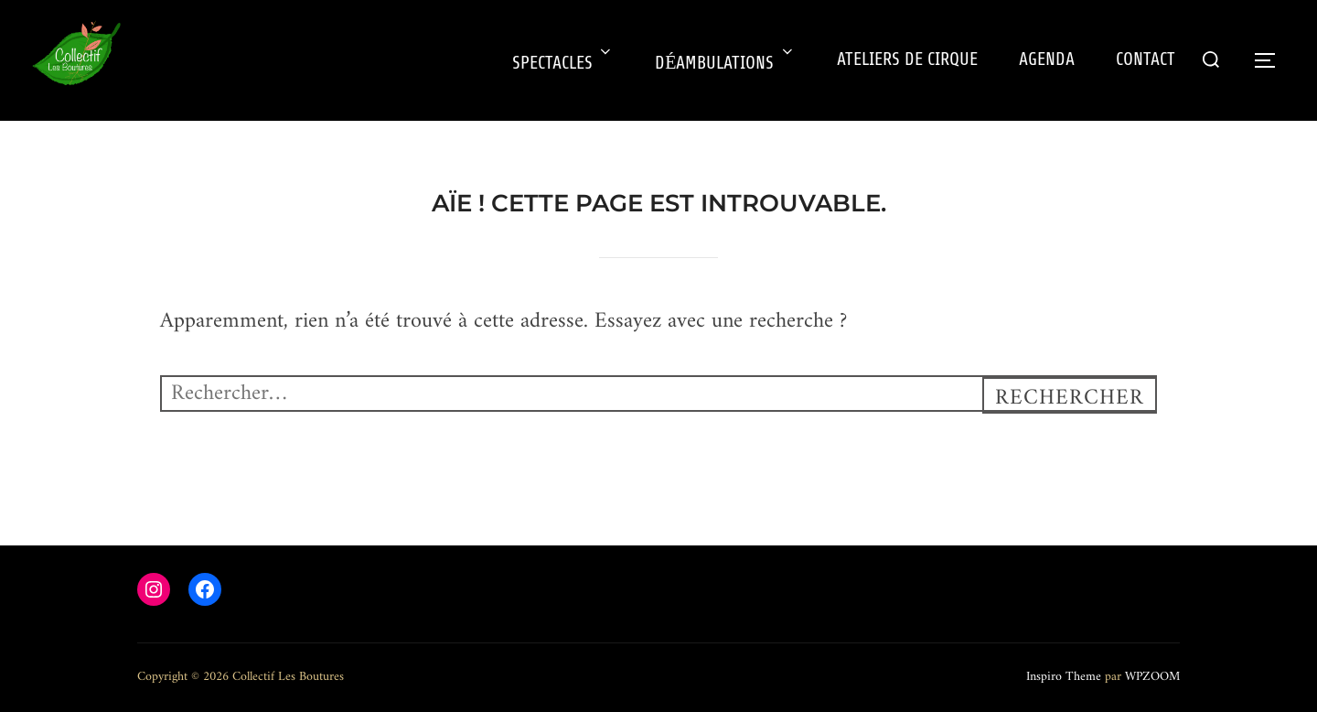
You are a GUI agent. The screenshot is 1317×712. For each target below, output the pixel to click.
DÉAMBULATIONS (725, 63)
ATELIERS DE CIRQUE (907, 59)
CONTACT (1145, 59)
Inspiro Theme (1063, 676)
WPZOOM (1152, 676)
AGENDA (1047, 59)
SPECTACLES (563, 63)
